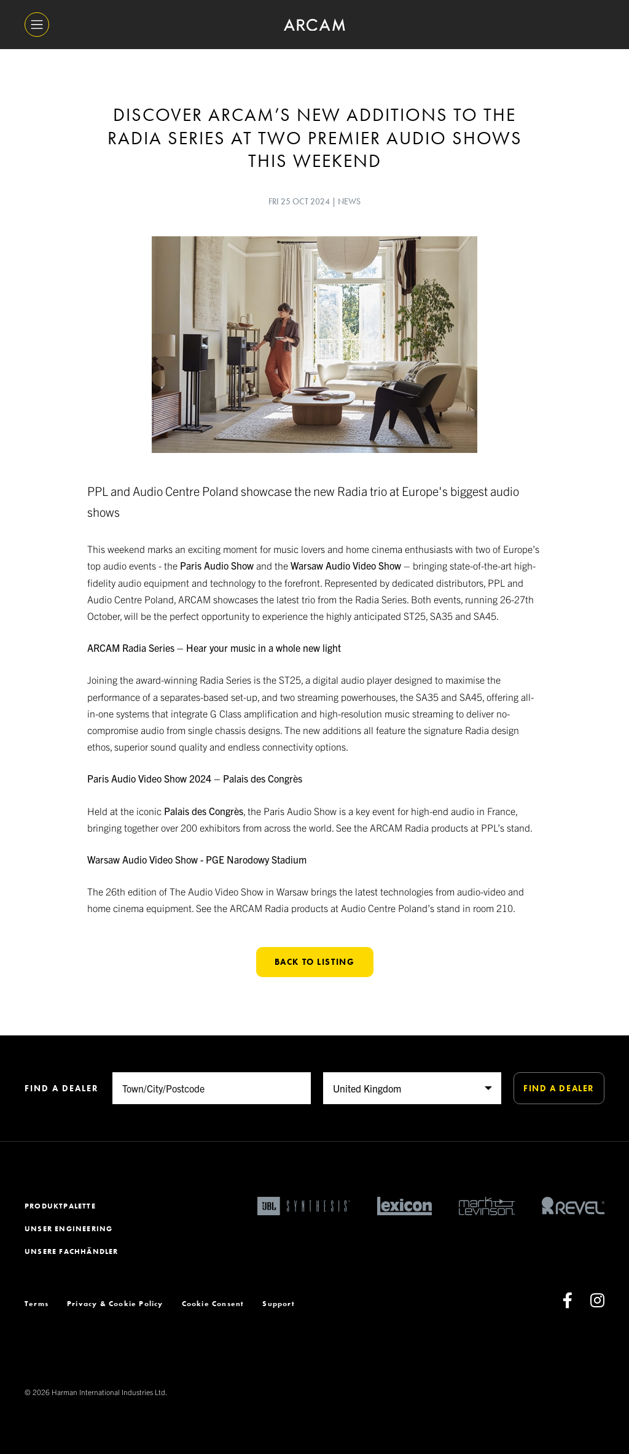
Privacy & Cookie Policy (115, 1303)
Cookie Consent (213, 1303)
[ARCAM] (314, 24)
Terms (37, 1303)
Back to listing (315, 961)
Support (278, 1303)
